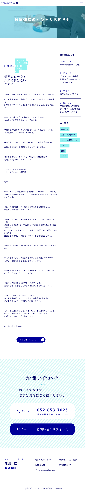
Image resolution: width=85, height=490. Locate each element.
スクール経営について (21, 68)
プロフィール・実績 (68, 460)
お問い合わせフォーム (42, 430)
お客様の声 (40, 465)
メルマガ (64, 145)
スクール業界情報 (21, 64)
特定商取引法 (65, 465)
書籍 (63, 151)
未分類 (63, 156)
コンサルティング (43, 460)
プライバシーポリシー (45, 470)
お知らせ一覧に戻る (32, 339)
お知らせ (20, 60)
